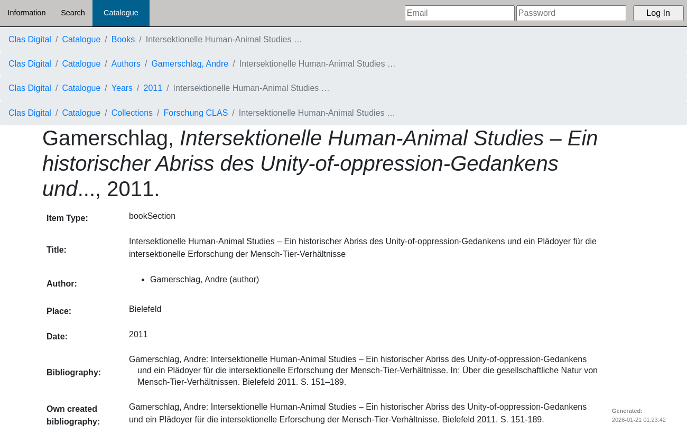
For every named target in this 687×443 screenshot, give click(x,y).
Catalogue (121, 12)
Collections (132, 112)
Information (26, 12)
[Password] (571, 13)
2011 (153, 88)
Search (73, 12)
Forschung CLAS (196, 112)
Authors (126, 63)
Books (123, 39)
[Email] (460, 13)
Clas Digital (29, 39)
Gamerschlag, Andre (189, 63)
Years (122, 88)
